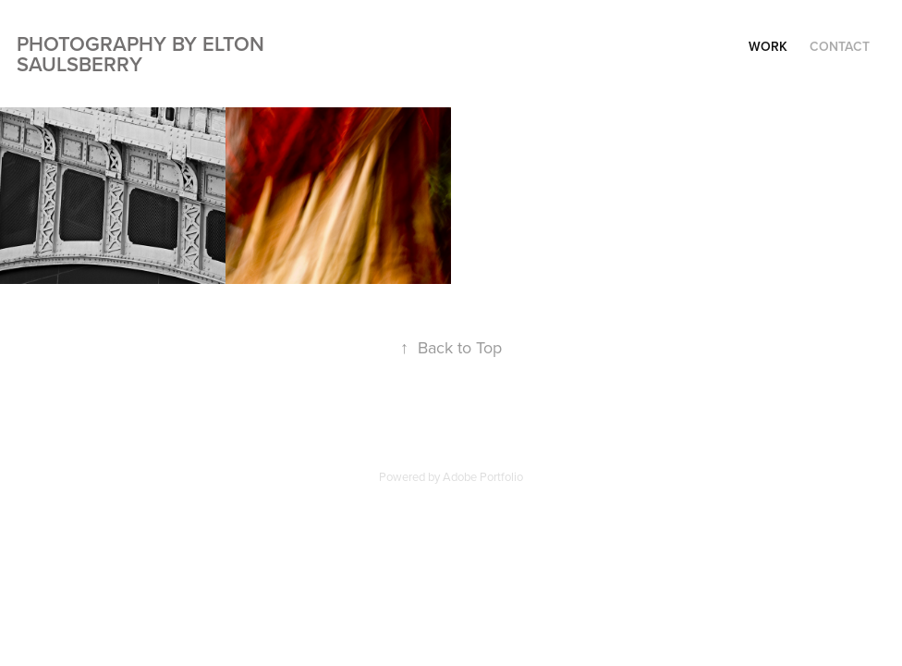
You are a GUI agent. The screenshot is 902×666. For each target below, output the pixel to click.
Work (768, 46)
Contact (840, 46)
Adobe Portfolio (483, 476)
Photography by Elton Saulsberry (143, 54)
